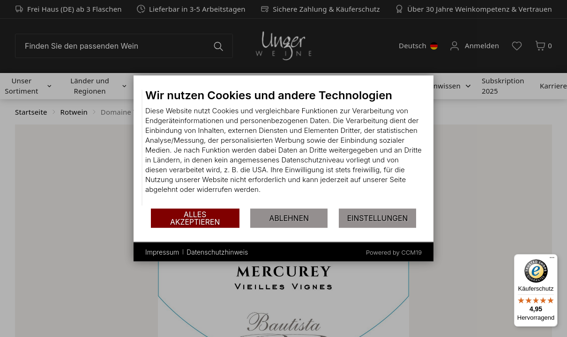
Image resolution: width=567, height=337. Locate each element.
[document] (283, 148)
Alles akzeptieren (195, 218)
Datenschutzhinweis (217, 252)
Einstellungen (377, 217)
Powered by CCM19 (394, 252)
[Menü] (552, 259)
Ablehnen (289, 217)
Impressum (162, 252)
